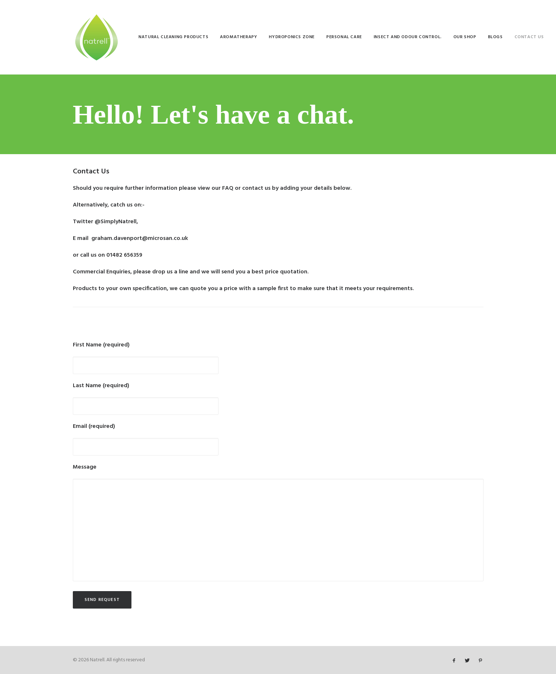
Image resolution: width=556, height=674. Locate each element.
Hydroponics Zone (292, 37)
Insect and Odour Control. (408, 37)
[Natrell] (97, 37)
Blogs (495, 37)
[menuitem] (173, 37)
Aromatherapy (238, 37)
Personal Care (344, 37)
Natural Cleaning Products (173, 37)
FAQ (227, 188)
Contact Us (529, 37)
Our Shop (464, 37)
